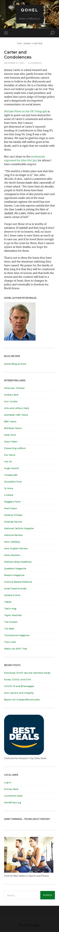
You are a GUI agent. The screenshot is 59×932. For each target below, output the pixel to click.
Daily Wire (10, 434)
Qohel (29, 9)
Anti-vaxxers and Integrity (19, 692)
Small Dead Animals (15, 588)
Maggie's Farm (12, 501)
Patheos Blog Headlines (18, 561)
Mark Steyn (10, 508)
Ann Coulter (11, 401)
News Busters (12, 555)
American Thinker (14, 388)
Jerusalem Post (13, 481)
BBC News (10, 421)
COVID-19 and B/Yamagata (19, 686)
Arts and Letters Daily (16, 408)
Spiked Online (12, 595)
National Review (13, 535)
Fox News (9, 455)
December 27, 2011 (14, 63)
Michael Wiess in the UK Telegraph (25, 111)
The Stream (10, 622)
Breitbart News (13, 428)
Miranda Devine (13, 521)
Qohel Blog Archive (15, 364)
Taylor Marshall (13, 615)
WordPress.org (12, 802)
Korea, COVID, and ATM (17, 679)
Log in (7, 782)
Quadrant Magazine (15, 568)
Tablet (7, 601)
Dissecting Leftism (15, 448)
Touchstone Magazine (16, 635)
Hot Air (8, 461)
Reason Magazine (14, 575)
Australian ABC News (16, 414)
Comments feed (13, 795)
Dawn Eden (10, 441)
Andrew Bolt (11, 394)
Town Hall (10, 642)
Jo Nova (8, 488)
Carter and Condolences (17, 55)
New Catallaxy (12, 541)
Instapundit (10, 475)
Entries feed (11, 789)
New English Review (16, 548)
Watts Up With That (15, 648)
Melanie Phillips (13, 515)
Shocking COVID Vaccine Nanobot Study (27, 672)
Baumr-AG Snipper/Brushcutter (22, 699)
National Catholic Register (19, 528)
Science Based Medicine (18, 581)
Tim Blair (9, 628)
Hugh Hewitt (11, 468)
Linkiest (8, 495)
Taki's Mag (10, 608)
